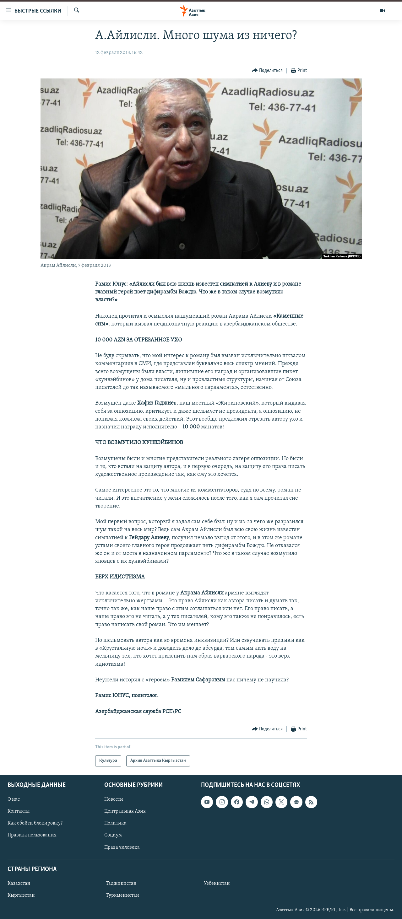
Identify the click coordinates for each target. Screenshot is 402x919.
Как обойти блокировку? (35, 823)
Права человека (122, 847)
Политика (115, 823)
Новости (113, 799)
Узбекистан (217, 883)
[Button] (267, 71)
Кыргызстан (21, 895)
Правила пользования (32, 835)
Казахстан (19, 883)
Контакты (19, 811)
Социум (113, 835)
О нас (14, 799)
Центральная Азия (125, 811)
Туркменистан (122, 895)
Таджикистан (121, 883)
